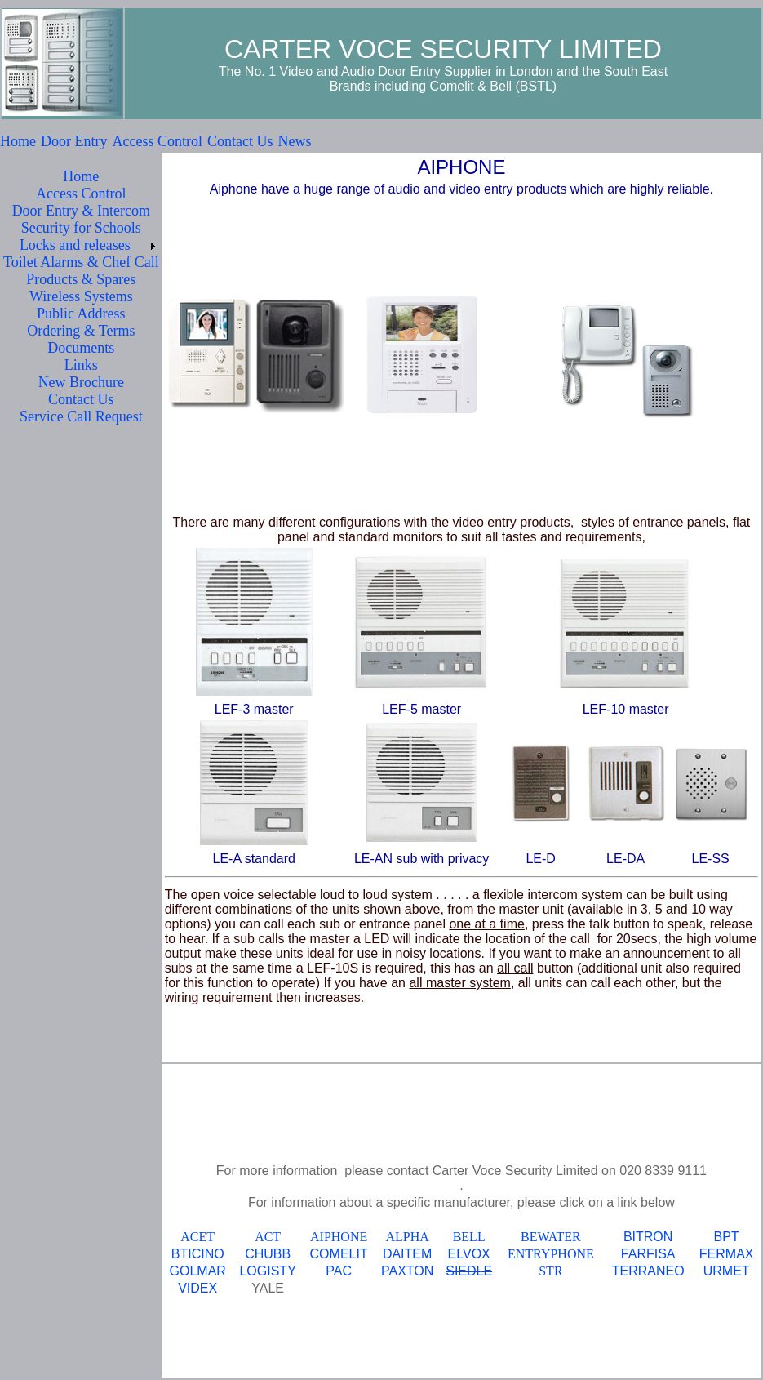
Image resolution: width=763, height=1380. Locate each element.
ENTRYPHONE (551, 1254)
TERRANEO (648, 1271)
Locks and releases (75, 245)
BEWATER (551, 1237)
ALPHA (406, 1237)
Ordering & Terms (81, 331)
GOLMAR (198, 1271)
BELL (469, 1237)
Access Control (157, 141)
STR (550, 1271)
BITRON (647, 1237)
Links (81, 365)
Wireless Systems (81, 296)
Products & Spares (80, 279)
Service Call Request (81, 416)
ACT (268, 1237)
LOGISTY (267, 1271)
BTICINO (197, 1254)
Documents (80, 348)
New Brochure (81, 382)
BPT (726, 1237)
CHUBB (268, 1254)
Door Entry (74, 141)
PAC (339, 1271)
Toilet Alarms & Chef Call (81, 262)
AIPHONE (338, 1237)
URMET (726, 1271)
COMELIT (339, 1254)
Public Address (81, 313)
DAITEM (407, 1254)
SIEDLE (469, 1271)
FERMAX (726, 1254)
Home (18, 141)
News (294, 141)
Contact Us (240, 141)
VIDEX (197, 1288)
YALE (267, 1288)
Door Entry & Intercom (81, 211)
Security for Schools (81, 228)
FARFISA (648, 1254)
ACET (197, 1237)
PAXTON (407, 1271)
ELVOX (469, 1254)
